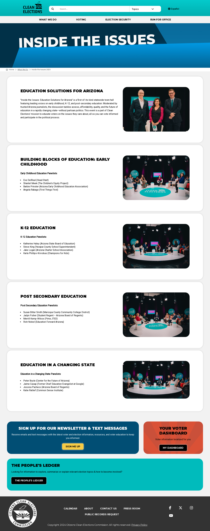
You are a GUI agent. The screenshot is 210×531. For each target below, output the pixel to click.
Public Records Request (102, 514)
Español (173, 8)
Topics (143, 9)
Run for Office (160, 19)
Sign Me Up (73, 446)
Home (10, 69)
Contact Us (108, 508)
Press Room (132, 508)
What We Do (48, 19)
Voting (81, 19)
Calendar (70, 508)
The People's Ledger (29, 480)
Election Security (118, 19)
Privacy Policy (139, 525)
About (88, 508)
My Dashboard (173, 447)
